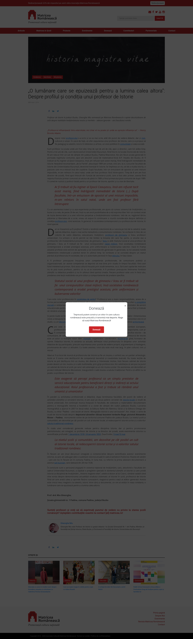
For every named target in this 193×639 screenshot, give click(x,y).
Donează (96, 329)
